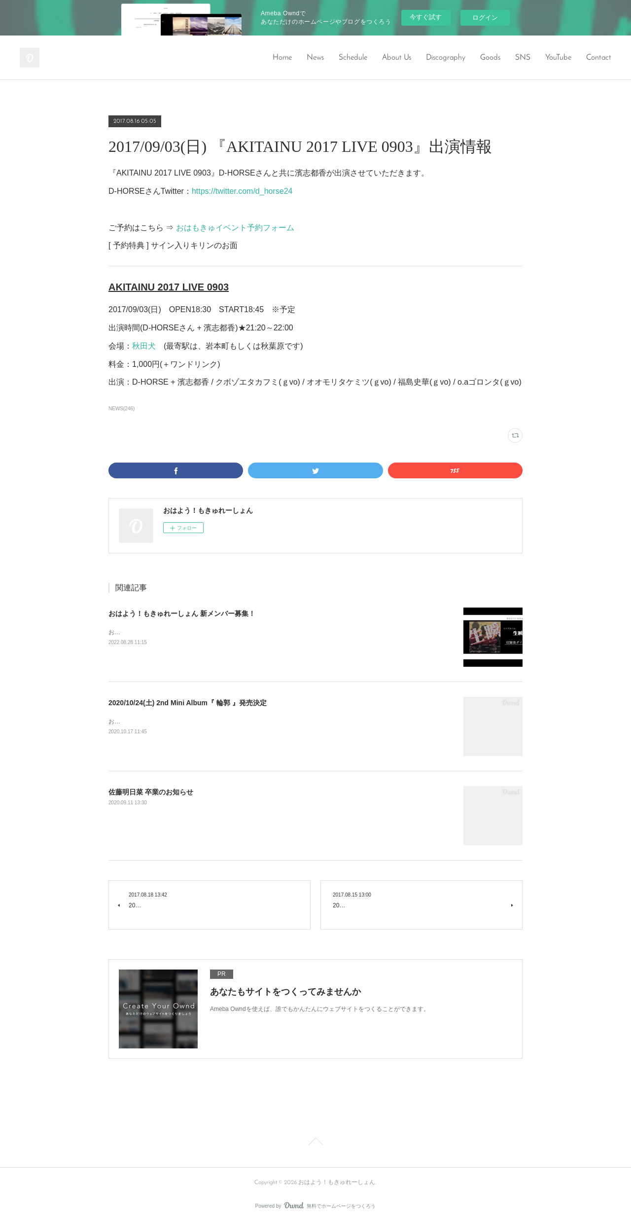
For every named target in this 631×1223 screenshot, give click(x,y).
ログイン (485, 17)
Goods (490, 58)
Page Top (315, 1143)
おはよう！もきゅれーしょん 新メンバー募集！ (181, 613)
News (315, 58)
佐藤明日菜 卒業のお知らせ (150, 792)
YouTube (558, 58)
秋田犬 (144, 346)
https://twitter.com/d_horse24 (242, 191)
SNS (522, 58)
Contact (598, 58)
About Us (396, 58)
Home (282, 58)
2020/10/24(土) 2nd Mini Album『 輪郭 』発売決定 (187, 703)
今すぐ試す (426, 17)
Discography (445, 58)
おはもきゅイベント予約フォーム (235, 227)
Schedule (353, 58)
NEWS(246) (121, 408)
